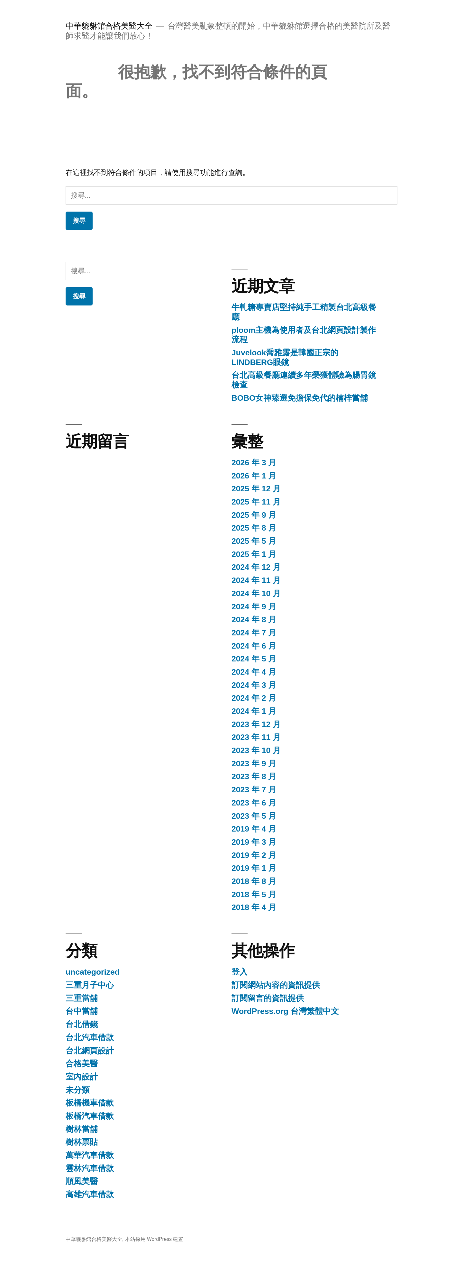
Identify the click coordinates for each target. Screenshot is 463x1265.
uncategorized (93, 972)
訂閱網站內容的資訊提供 (276, 985)
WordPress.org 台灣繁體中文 (285, 1011)
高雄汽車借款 (90, 1194)
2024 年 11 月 (256, 580)
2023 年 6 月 (254, 802)
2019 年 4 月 (254, 828)
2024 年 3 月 (254, 685)
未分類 (78, 1090)
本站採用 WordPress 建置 (154, 1239)
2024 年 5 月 (254, 658)
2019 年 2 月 (254, 855)
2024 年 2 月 (254, 698)
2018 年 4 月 (254, 907)
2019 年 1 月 (254, 868)
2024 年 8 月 (254, 619)
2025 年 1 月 (254, 554)
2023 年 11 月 (256, 737)
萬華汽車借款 (90, 1155)
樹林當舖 (82, 1129)
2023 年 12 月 (256, 724)
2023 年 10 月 (256, 750)
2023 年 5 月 (254, 816)
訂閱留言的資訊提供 (268, 998)
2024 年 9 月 (254, 606)
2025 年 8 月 (254, 527)
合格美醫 (82, 1063)
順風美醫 (82, 1181)
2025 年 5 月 (254, 541)
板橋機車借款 (90, 1102)
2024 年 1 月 (254, 711)
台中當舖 (82, 1011)
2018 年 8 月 (254, 881)
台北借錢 (82, 1024)
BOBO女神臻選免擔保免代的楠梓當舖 (300, 398)
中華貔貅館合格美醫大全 (109, 26)
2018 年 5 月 (254, 894)
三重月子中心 (90, 985)
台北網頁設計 (90, 1050)
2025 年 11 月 (256, 501)
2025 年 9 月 (254, 515)
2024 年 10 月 (256, 593)
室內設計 (82, 1076)
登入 (240, 972)
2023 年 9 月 (254, 763)
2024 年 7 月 (254, 632)
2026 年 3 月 (254, 462)
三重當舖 (82, 998)
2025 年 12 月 (256, 488)
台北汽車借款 (90, 1037)
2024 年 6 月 (254, 646)
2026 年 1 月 (254, 475)
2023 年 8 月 (254, 776)
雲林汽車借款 (90, 1168)
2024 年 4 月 (254, 672)
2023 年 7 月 (254, 789)
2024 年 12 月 (256, 567)
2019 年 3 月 (254, 842)
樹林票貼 (82, 1142)
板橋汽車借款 (90, 1116)
